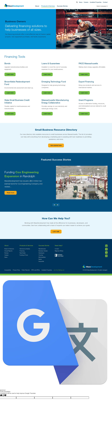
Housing (41, 255)
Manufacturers (42, 248)
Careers (86, 2)
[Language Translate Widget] (99, 6)
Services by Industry (25, 248)
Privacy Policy (16, 270)
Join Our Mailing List (59, 270)
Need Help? (59, 245)
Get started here (56, 145)
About (6, 245)
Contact (105, 2)
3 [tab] (57, 204)
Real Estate (22, 253)
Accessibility (7, 270)
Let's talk (56, 231)
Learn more (10, 74)
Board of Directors (9, 248)
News (80, 2)
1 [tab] (54, 204)
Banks (40, 259)
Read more (11, 193)
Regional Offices (59, 251)
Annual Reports (8, 251)
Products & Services (26, 245)
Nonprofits (41, 261)
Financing (22, 251)
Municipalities (42, 257)
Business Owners (43, 251)
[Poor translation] (4, 395)
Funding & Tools (24, 255)
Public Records (26, 270)
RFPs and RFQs (35, 270)
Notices (6, 253)
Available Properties (96, 2)
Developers (41, 253)
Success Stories (62, 6)
